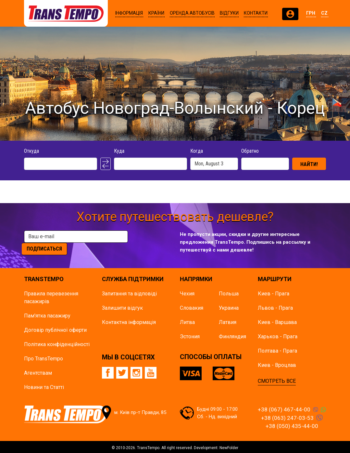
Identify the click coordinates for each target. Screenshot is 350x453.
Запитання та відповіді (129, 292)
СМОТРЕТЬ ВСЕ (277, 380)
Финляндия (232, 335)
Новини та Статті (44, 386)
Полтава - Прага (277, 349)
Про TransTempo (43, 357)
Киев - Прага (273, 292)
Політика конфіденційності (57, 343)
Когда (196, 151)
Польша (229, 292)
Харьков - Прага (277, 335)
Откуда (31, 151)
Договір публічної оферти (55, 329)
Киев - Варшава (277, 321)
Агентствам (38, 372)
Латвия (227, 321)
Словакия (191, 307)
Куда (119, 151)
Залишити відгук (122, 307)
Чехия (187, 292)
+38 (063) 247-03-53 (287, 416)
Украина (229, 307)
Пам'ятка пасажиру (47, 314)
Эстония (190, 335)
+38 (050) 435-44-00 (292, 424)
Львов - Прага (275, 307)
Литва (187, 321)
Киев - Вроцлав (277, 364)
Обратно (250, 151)
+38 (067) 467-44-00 (284, 408)
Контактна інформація (129, 321)
